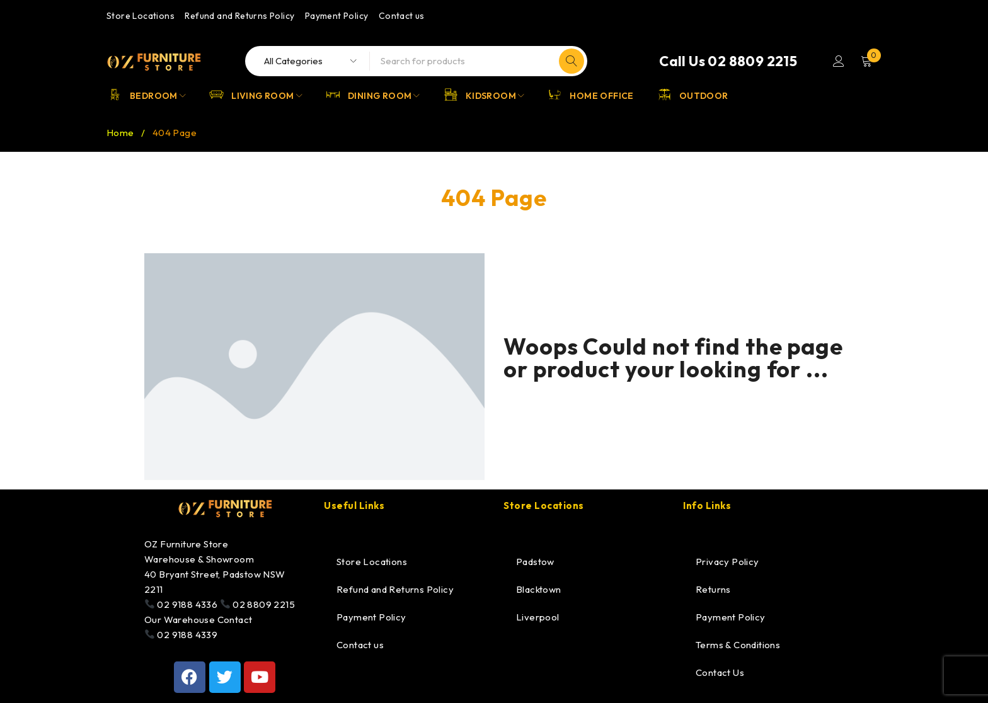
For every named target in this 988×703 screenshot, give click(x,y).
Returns (713, 589)
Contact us (402, 15)
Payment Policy (337, 15)
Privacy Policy (727, 562)
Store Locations (140, 15)
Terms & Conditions (738, 645)
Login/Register (839, 61)
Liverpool (538, 617)
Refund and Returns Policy (239, 15)
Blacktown (538, 589)
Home (120, 133)
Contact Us (720, 672)
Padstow (535, 562)
